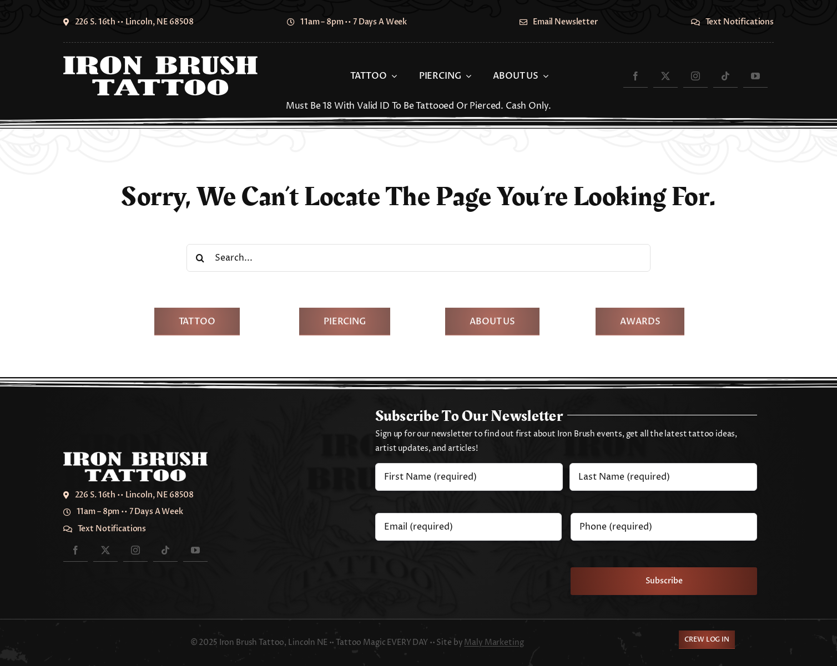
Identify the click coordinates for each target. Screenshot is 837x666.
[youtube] (755, 76)
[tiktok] (725, 76)
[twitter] (665, 76)
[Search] (200, 258)
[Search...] (418, 258)
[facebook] (635, 76)
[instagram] (695, 76)
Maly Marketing (493, 642)
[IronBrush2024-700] (160, 60)
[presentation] (459, 573)
